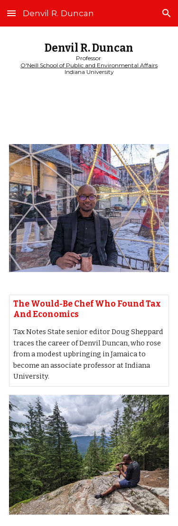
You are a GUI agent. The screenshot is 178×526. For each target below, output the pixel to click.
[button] (11, 13)
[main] (89, 59)
